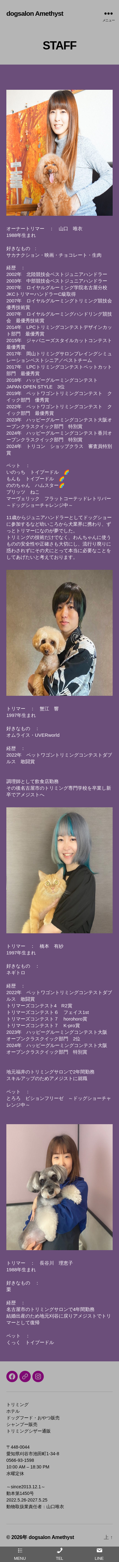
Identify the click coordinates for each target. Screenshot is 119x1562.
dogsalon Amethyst (34, 13)
